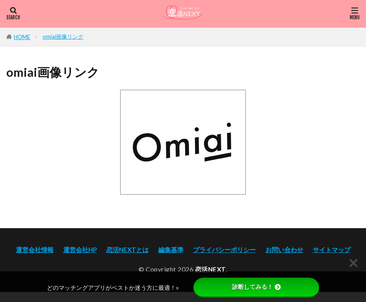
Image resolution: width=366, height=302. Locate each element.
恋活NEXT (210, 269)
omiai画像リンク (63, 36)
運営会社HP (80, 249)
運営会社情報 (35, 249)
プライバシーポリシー (224, 249)
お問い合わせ (284, 249)
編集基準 (170, 249)
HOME (22, 37)
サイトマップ (332, 249)
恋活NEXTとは (127, 249)
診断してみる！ (256, 287)
